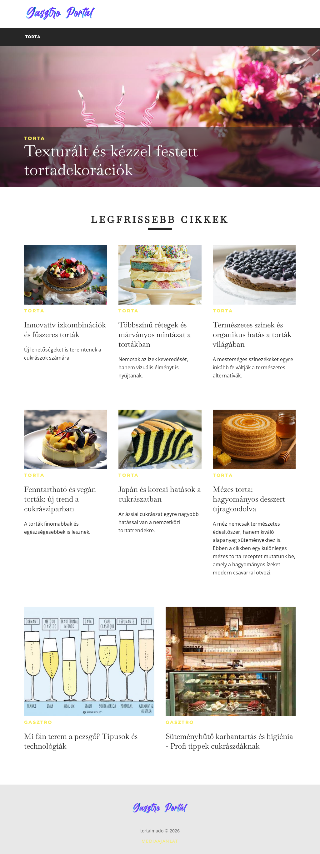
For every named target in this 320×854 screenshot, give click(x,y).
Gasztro (38, 722)
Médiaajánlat (160, 841)
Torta (34, 138)
